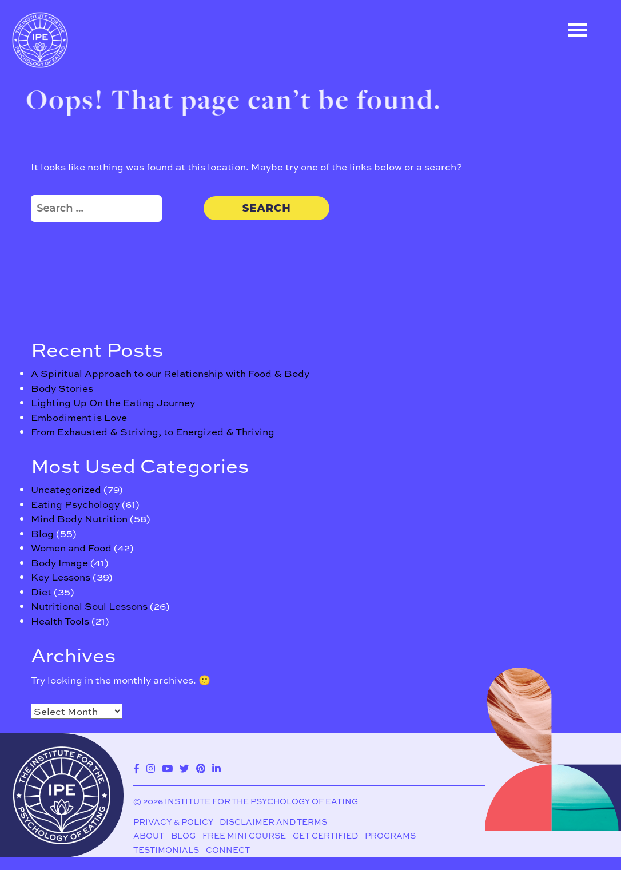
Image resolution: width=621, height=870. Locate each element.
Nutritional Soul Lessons (89, 606)
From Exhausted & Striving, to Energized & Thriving (152, 431)
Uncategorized (66, 489)
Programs (390, 836)
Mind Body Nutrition (79, 518)
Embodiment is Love (79, 417)
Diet (41, 591)
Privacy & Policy (173, 822)
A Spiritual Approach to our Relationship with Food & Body (170, 373)
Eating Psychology (75, 504)
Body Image (59, 562)
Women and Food (71, 547)
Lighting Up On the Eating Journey (113, 402)
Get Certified (325, 836)
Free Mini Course (244, 836)
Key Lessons (60, 576)
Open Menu (577, 30)
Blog (42, 533)
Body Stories (62, 388)
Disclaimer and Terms (273, 822)
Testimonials (166, 850)
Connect (228, 850)
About (148, 836)
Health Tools (60, 620)
